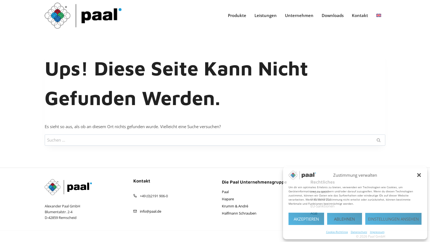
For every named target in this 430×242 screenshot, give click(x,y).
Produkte (237, 15)
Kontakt (360, 15)
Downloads (333, 15)
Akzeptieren (306, 219)
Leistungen (265, 15)
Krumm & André (235, 206)
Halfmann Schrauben (239, 213)
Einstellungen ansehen (393, 219)
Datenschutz (359, 232)
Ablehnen (344, 219)
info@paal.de (150, 211)
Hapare (228, 198)
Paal (225, 191)
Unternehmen (299, 15)
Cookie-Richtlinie (337, 232)
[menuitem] (378, 15)
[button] (419, 175)
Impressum (377, 232)
